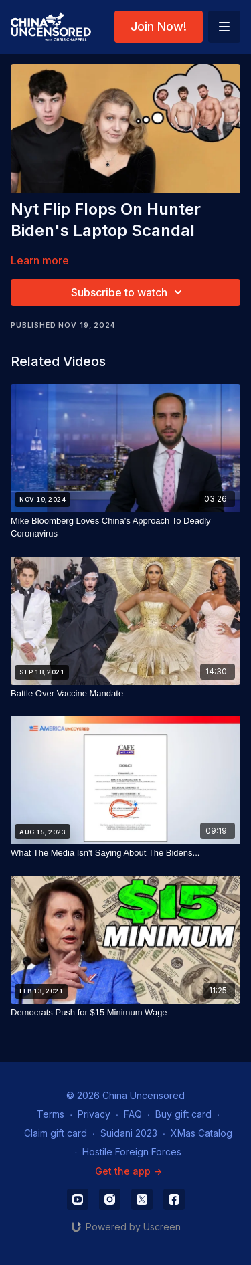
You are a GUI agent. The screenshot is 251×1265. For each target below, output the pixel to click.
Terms (50, 1114)
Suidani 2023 (128, 1133)
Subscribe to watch (128, 292)
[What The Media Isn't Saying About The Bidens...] (125, 853)
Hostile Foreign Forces (131, 1151)
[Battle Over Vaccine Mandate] (125, 693)
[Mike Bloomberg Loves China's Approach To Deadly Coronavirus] (125, 527)
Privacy (94, 1114)
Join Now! (159, 26)
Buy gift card (183, 1114)
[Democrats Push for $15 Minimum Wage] (125, 1012)
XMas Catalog (201, 1133)
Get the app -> (128, 1171)
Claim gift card (55, 1133)
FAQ (133, 1114)
